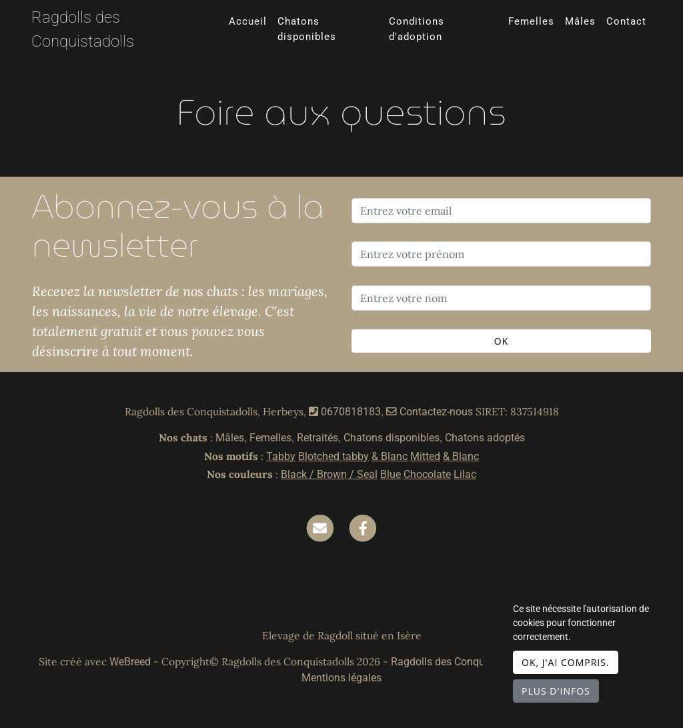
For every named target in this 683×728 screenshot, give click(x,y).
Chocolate (427, 474)
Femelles (531, 21)
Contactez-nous (429, 411)
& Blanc (390, 456)
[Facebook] (363, 527)
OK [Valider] (501, 341)
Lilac (465, 474)
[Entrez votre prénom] (501, 254)
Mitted (425, 456)
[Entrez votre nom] (501, 298)
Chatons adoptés (485, 437)
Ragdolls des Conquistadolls (82, 29)
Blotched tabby (333, 456)
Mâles (580, 21)
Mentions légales (341, 677)
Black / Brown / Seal (329, 474)
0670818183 (351, 411)
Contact (626, 21)
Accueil (248, 21)
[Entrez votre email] (501, 210)
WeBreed (130, 661)
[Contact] (320, 527)
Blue (390, 474)
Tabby (280, 456)
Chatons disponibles (306, 29)
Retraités (317, 437)
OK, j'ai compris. (566, 662)
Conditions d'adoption (416, 29)
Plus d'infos (556, 691)
